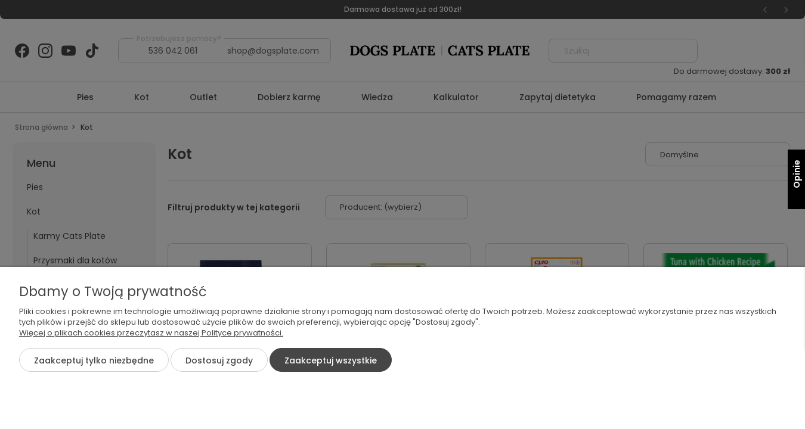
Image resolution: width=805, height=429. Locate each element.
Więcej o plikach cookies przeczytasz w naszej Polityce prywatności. (151, 332)
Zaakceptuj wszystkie (330, 360)
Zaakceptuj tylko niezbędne (94, 360)
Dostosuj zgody (219, 360)
